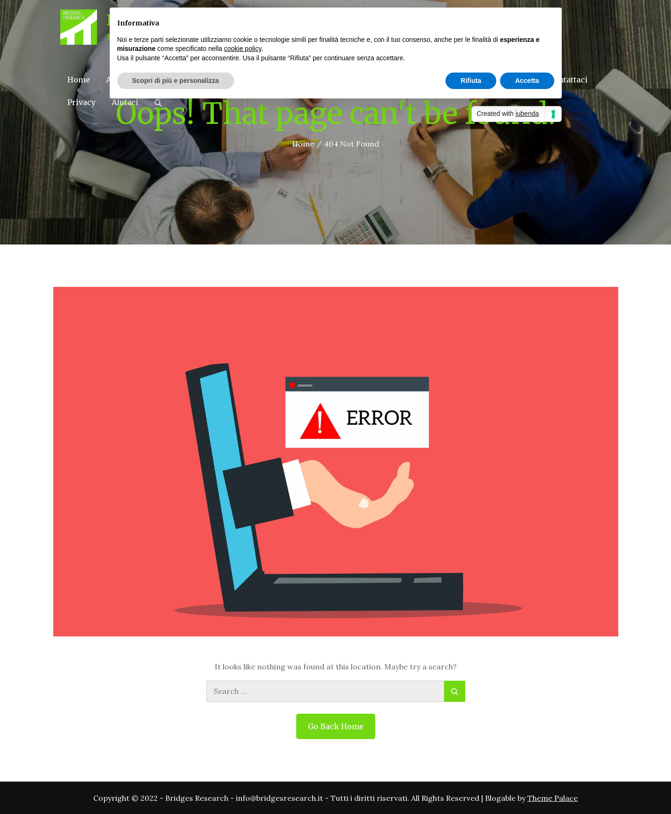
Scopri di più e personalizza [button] (175, 80)
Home (78, 79)
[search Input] (335, 691)
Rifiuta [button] (471, 80)
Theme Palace (552, 798)
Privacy (81, 102)
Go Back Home (336, 726)
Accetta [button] (527, 80)
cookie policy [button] (242, 48)
